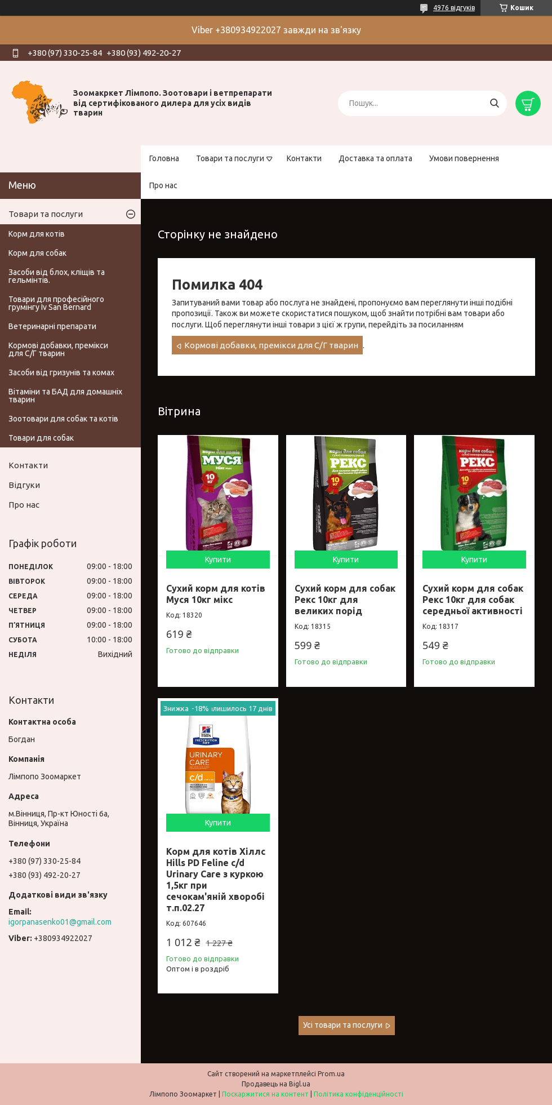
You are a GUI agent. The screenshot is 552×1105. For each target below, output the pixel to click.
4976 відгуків (454, 7)
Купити (218, 559)
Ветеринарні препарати (52, 326)
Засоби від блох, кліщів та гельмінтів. (56, 276)
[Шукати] (494, 103)
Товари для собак (41, 437)
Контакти (304, 158)
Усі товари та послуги (342, 1024)
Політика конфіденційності (358, 1094)
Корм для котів (36, 233)
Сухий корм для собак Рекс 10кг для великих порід (345, 599)
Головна (164, 158)
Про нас (163, 185)
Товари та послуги (230, 158)
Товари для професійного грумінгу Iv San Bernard (56, 303)
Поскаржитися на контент (265, 1094)
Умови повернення (464, 158)
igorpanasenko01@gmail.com (60, 921)
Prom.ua (331, 1073)
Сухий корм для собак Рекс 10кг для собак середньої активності (472, 599)
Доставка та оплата (375, 158)
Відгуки (24, 485)
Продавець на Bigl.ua (276, 1084)
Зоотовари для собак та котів (63, 418)
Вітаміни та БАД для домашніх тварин (65, 395)
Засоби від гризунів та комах (61, 372)
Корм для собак (37, 253)
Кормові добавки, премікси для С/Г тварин (271, 345)
